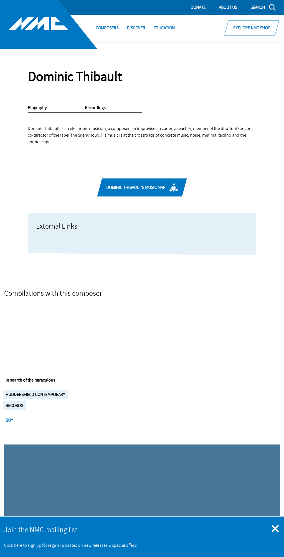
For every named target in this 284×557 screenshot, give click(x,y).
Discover (136, 28)
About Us (228, 7)
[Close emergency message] (276, 529)
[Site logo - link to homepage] (48, 24)
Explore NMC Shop (251, 28)
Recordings (95, 108)
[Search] (260, 7)
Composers (107, 28)
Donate (198, 7)
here (18, 545)
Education (164, 28)
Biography (37, 108)
